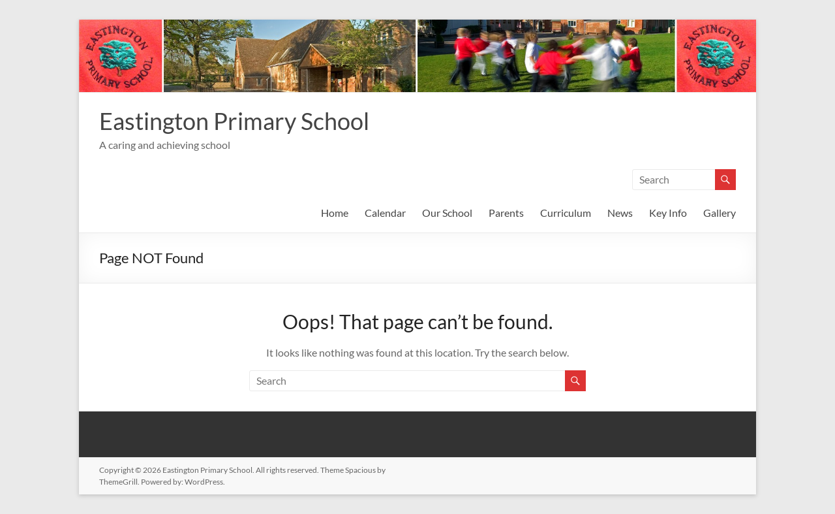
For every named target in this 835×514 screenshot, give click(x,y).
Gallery (719, 212)
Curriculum (565, 212)
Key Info (668, 212)
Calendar (385, 212)
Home (334, 212)
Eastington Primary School (234, 120)
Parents (506, 212)
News (620, 212)
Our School (447, 212)
